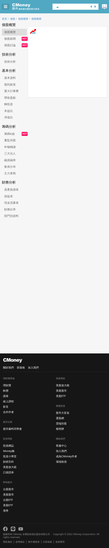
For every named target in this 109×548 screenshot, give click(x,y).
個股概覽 (23, 18)
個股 (12, 18)
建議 (104, 6)
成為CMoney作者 (66, 456)
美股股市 (8, 494)
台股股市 (8, 489)
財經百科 (8, 461)
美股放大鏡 (9, 467)
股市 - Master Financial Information (31, 6)
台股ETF (8, 500)
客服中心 (61, 445)
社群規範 (47, 541)
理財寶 (7, 385)
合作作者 (8, 412)
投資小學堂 (9, 456)
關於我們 (8, 367)
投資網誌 (8, 445)
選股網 (60, 418)
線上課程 (8, 401)
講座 (5, 396)
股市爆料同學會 (12, 429)
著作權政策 (33, 541)
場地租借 (61, 461)
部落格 (21, 367)
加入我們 (33, 367)
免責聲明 (60, 541)
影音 (5, 406)
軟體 (5, 390)
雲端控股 (61, 423)
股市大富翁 (62, 413)
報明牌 (60, 429)
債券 (5, 510)
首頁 (4, 18)
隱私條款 (7, 541)
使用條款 (20, 541)
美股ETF (8, 505)
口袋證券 (8, 472)
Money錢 (8, 451)
